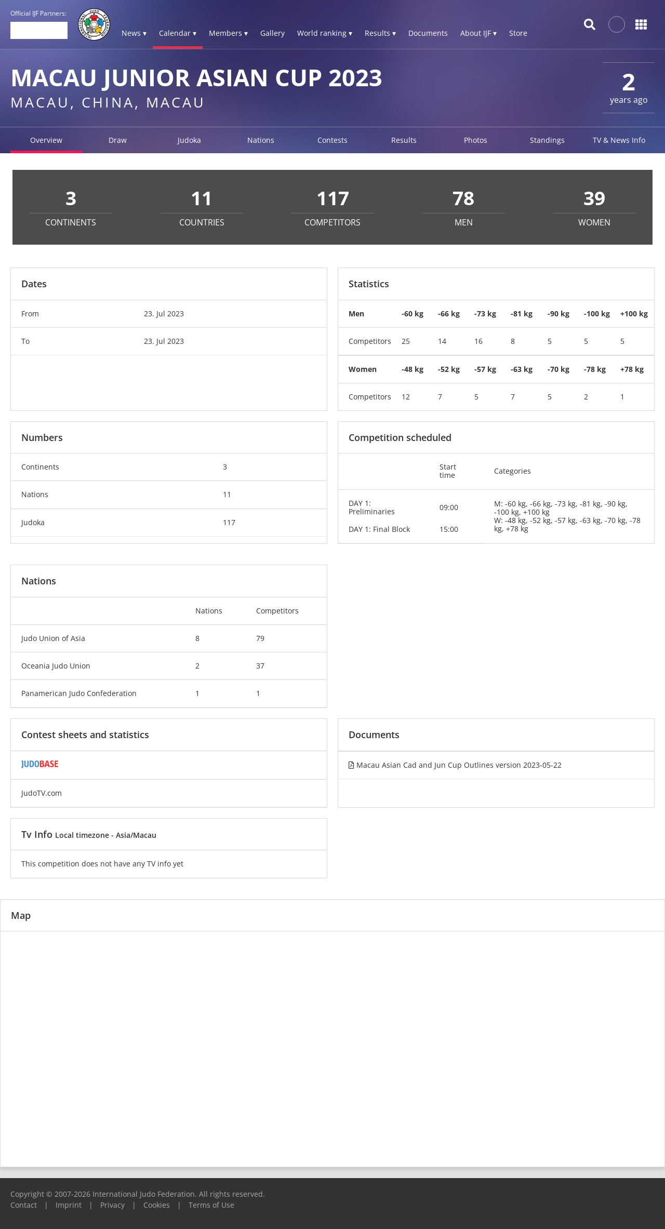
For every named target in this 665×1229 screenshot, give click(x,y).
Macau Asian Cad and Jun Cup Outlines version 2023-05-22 (455, 765)
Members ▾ (228, 33)
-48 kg (412, 369)
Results (404, 140)
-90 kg (558, 313)
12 (406, 397)
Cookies (156, 1205)
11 (227, 494)
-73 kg (485, 313)
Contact (23, 1205)
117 (229, 522)
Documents (428, 33)
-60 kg (412, 313)
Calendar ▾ (177, 33)
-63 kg (522, 369)
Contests (332, 140)
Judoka (189, 140)
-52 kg (449, 369)
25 (406, 341)
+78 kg (632, 369)
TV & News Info (619, 140)
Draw (118, 140)
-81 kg (522, 313)
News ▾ (134, 33)
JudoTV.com (41, 793)
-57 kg (485, 369)
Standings (547, 140)
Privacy (112, 1205)
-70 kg (558, 369)
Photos (475, 140)
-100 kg (597, 313)
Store (518, 33)
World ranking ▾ (324, 33)
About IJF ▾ (478, 33)
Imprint (69, 1205)
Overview (46, 140)
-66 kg (449, 313)
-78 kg (595, 369)
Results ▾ (380, 33)
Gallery (272, 33)
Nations (260, 140)
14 (442, 341)
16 (478, 341)
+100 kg (634, 313)
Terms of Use (211, 1205)
